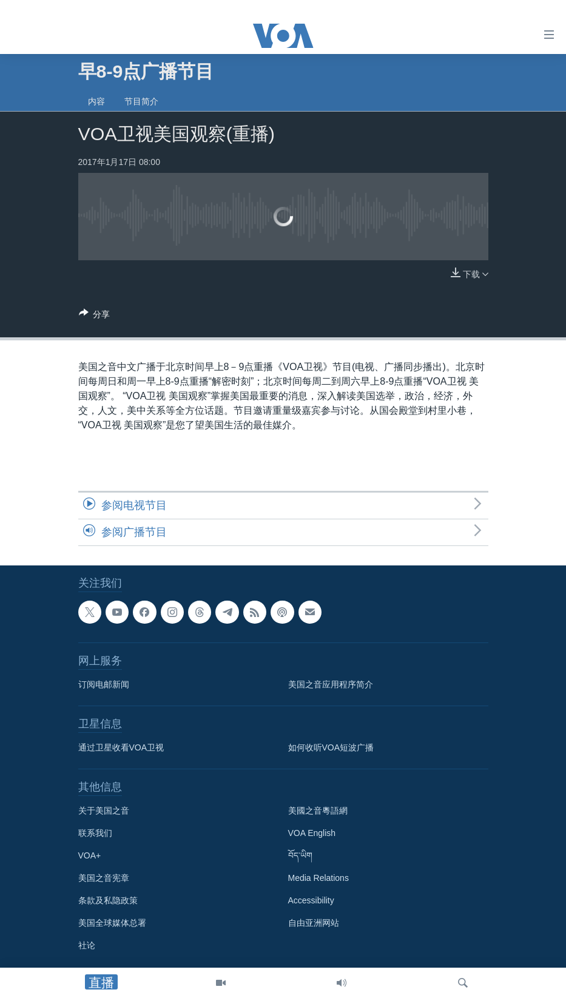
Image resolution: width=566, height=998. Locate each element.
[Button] (94, 316)
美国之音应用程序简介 (330, 684)
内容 (96, 101)
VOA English (312, 833)
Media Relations (318, 878)
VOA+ (89, 855)
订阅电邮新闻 (103, 684)
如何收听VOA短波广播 (331, 747)
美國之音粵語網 (318, 810)
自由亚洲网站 (313, 923)
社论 (86, 945)
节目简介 (141, 101)
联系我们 (95, 833)
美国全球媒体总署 (112, 923)
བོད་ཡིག (300, 855)
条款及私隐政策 (108, 900)
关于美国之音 (103, 810)
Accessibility (311, 900)
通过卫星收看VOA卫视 (121, 747)
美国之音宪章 (103, 878)
